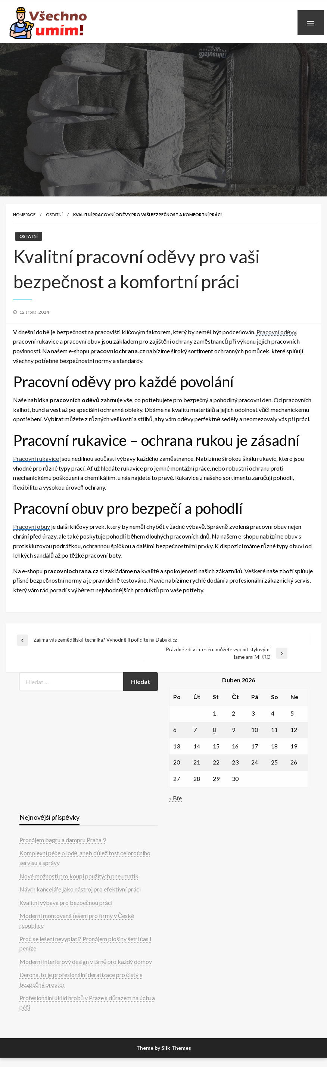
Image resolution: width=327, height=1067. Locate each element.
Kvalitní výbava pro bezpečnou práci (65, 902)
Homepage (24, 214)
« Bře (175, 797)
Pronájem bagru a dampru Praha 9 (62, 839)
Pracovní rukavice (36, 458)
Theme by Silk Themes (163, 1048)
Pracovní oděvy (276, 331)
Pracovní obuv (31, 526)
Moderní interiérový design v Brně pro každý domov (85, 961)
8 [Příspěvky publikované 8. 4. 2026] (214, 729)
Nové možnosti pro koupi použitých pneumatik (78, 876)
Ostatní (54, 214)
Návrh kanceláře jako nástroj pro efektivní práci (80, 889)
